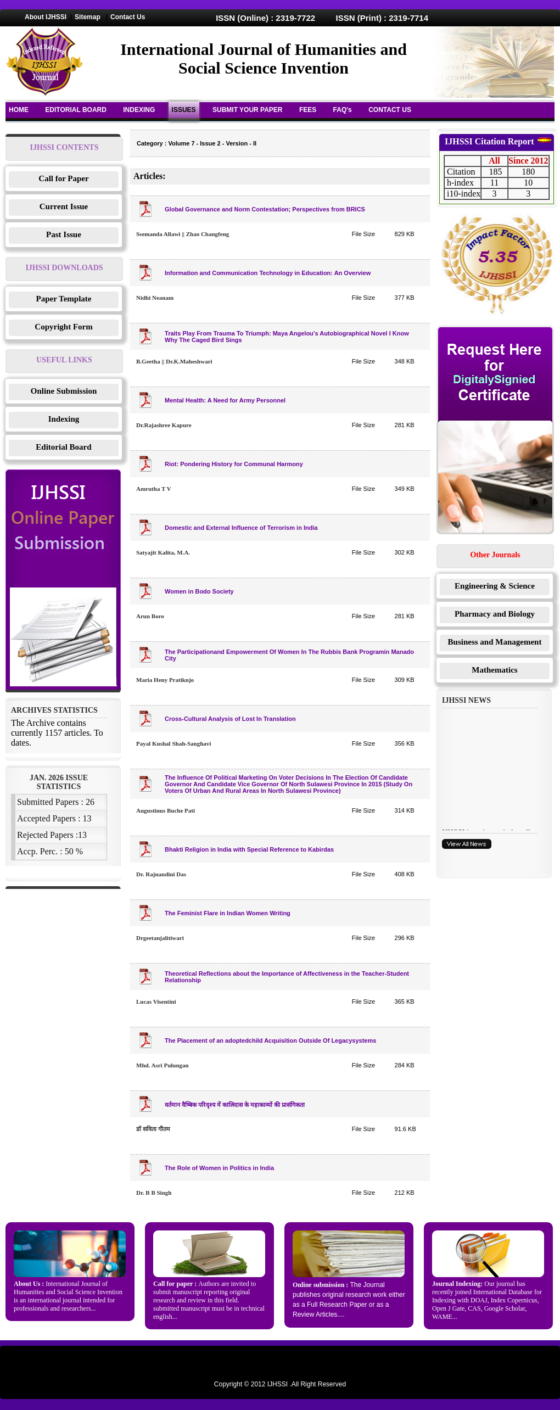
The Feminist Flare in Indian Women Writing (227, 913)
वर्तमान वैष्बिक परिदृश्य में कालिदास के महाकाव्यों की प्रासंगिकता (235, 1104)
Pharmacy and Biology (495, 613)
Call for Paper (63, 178)
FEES (307, 110)
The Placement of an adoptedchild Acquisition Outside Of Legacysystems (270, 1040)
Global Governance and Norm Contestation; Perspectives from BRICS (265, 209)
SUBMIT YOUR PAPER (247, 110)
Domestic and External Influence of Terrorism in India (241, 527)
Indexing (64, 419)
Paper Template (64, 298)
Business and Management (495, 641)
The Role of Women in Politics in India (219, 1168)
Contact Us (127, 17)
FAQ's (342, 110)
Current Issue (64, 206)
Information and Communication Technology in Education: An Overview (268, 273)
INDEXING (139, 110)
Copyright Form (63, 326)
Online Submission (64, 391)
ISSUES (184, 110)
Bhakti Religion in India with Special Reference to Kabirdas (249, 849)
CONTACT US (389, 110)
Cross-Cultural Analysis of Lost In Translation (230, 718)
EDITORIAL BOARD (76, 110)
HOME (19, 110)
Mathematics (494, 669)
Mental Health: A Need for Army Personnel (225, 400)
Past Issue (63, 234)
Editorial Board (63, 447)
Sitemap (87, 17)
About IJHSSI (45, 17)
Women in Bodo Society (199, 591)
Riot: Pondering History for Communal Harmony (234, 464)
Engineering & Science (495, 585)
